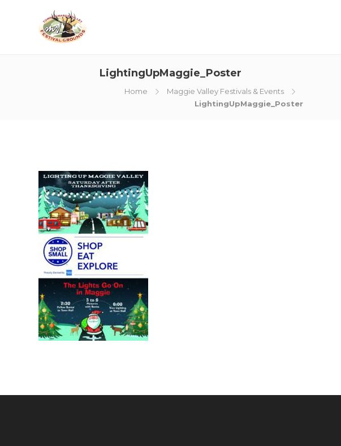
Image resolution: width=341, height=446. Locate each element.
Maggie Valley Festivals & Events (225, 91)
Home (136, 91)
